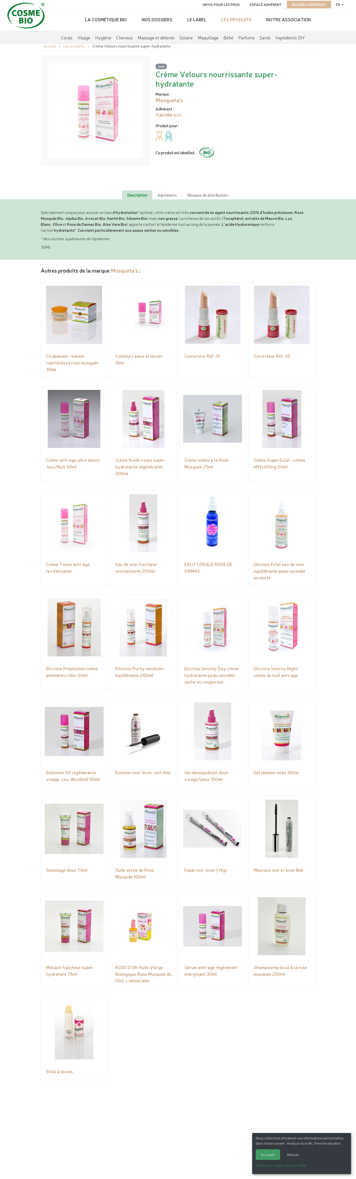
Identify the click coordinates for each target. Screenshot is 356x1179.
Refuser (293, 1154)
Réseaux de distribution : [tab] (208, 195)
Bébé (228, 36)
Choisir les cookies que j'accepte (281, 1165)
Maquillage (208, 36)
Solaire (186, 36)
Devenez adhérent (306, 3)
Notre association (288, 19)
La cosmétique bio (106, 19)
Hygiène (103, 36)
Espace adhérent (263, 3)
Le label (196, 19)
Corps (66, 36)
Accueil (49, 46)
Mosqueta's (124, 270)
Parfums (246, 36)
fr (335, 3)
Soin (161, 66)
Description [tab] (137, 195)
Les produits (236, 19)
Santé (265, 36)
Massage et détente (156, 36)
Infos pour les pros (218, 3)
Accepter (268, 1154)
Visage (83, 36)
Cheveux (124, 36)
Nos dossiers (157, 19)
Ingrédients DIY (290, 36)
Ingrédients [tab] (167, 195)
